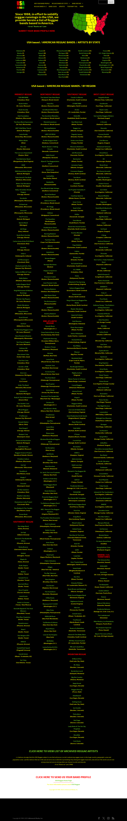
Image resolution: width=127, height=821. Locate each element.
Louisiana (40, 70)
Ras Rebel (103, 455)
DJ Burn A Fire (77, 659)
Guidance (103, 578)
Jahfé (77, 550)
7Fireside (103, 253)
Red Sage (77, 720)
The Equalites (50, 219)
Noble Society (50, 530)
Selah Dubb (77, 568)
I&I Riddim (50, 641)
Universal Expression (23, 440)
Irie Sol (23, 465)
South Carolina (83, 70)
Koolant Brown (77, 340)
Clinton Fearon (104, 183)
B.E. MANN (76, 269)
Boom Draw (104, 165)
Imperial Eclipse (77, 315)
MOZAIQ (103, 326)
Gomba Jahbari (104, 591)
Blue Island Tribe (23, 354)
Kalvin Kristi (50, 390)
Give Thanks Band (77, 562)
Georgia (19, 72)
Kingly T (23, 477)
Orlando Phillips (77, 583)
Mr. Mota (77, 665)
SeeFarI (23, 323)
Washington (105, 63)
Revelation (77, 447)
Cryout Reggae (77, 385)
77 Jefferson (23, 416)
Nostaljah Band (77, 358)
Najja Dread (77, 683)
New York (62, 77)
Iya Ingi (23, 532)
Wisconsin (104, 70)
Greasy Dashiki (103, 134)
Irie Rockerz (104, 430)
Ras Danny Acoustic (104, 171)
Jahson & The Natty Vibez (77, 634)
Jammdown (50, 252)
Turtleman (103, 467)
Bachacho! (77, 159)
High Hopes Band (50, 295)
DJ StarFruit (23, 204)
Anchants (103, 572)
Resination (103, 393)
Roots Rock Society (23, 235)
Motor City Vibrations (23, 183)
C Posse (77, 434)
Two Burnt (76, 177)
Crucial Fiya (77, 440)
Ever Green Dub (103, 387)
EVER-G (76, 453)
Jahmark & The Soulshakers (103, 492)
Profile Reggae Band (50, 140)
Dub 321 (77, 543)
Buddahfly (50, 182)
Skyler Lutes (103, 110)
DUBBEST (50, 307)
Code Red (77, 556)
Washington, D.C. (105, 65)
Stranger (104, 424)
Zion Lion (23, 373)
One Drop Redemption (103, 498)
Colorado (19, 63)
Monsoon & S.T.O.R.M (50, 604)
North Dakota (83, 53)
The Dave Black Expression (23, 122)
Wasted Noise (104, 535)
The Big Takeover (50, 573)
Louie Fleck (50, 359)
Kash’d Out (77, 208)
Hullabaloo (23, 391)
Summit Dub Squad (23, 648)
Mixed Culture (77, 523)
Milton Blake (23, 140)
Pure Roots (103, 299)
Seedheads (104, 103)
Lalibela (77, 239)
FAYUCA (23, 642)
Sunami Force (23, 578)
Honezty (23, 247)
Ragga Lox (77, 128)
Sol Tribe (23, 660)
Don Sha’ (77, 577)
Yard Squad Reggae (23, 342)
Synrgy (103, 268)
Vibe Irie (77, 607)
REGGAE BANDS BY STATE (60, 3)
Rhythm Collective (23, 496)
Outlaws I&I (23, 348)
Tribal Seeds (103, 486)
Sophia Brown (104, 350)
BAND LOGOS (53, 6)
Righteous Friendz (77, 601)
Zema (77, 276)
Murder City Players (23, 299)
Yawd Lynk (50, 555)
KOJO (23, 165)
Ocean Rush (23, 514)
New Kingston (50, 579)
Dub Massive (76, 321)
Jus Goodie (77, 708)
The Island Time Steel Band (50, 97)
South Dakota (83, 72)
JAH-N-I (50, 246)
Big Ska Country (76, 677)
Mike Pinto (50, 610)
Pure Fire (77, 510)
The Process (23, 217)
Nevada (62, 67)
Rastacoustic (76, 294)
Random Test (50, 365)
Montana (62, 63)
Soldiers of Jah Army (50, 478)
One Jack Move (23, 584)
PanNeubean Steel (50, 227)
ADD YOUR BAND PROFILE (42, 3)
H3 (104, 159)
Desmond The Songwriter (50, 396)
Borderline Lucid (77, 671)
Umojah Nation (23, 422)
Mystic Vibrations (77, 309)
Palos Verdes (103, 400)
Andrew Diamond (104, 241)
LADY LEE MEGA (50, 134)
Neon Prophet (23, 590)
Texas (105, 51)
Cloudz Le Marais (77, 97)
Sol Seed (104, 229)
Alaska (19, 53)
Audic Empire (23, 565)
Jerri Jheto (103, 190)
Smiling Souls (77, 702)
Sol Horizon (104, 529)
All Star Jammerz (23, 490)
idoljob (23, 553)
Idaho (41, 55)
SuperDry (50, 103)
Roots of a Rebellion (77, 628)
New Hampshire (62, 70)
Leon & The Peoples (50, 635)
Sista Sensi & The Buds (23, 177)
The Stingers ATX (23, 635)
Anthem (50, 213)
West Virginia (105, 67)
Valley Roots (103, 332)
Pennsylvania (84, 63)
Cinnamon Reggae (77, 171)
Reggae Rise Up (76, 689)
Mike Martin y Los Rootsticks (104, 621)
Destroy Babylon (50, 289)
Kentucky (41, 67)
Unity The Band (23, 385)
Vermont (105, 58)
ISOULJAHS (103, 566)
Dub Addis (76, 428)
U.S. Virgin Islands (105, 53)
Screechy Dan (50, 372)
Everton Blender (77, 233)
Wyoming (105, 72)
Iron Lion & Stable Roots (77, 410)
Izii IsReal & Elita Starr (50, 110)
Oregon (83, 60)
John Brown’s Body (50, 408)
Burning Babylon (50, 128)
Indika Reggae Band (23, 284)
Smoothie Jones (103, 510)
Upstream (103, 357)
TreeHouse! (77, 620)
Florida (19, 70)
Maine (41, 72)
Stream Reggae (50, 258)
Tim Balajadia (103, 584)
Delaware (19, 67)
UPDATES (62, 6)
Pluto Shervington (77, 327)
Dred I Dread (23, 317)
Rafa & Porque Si (103, 274)
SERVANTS (103, 287)
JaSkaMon (103, 443)
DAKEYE (103, 504)
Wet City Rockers (104, 177)
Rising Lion (77, 257)
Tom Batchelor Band (23, 159)
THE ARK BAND (23, 97)
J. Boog (103, 235)
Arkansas (19, 58)
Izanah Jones (23, 654)
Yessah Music (50, 326)
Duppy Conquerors (50, 270)
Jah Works (50, 454)
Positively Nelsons (76, 486)
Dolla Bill (77, 116)
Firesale (23, 483)
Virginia (105, 60)
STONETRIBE (77, 103)
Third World (77, 220)
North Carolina (83, 51)
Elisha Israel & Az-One (23, 266)
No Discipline (50, 448)
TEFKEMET (77, 183)
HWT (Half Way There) (23, 128)
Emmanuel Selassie (104, 147)
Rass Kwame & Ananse (23, 336)
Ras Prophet (50, 384)
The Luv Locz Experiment (23, 153)
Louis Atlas (50, 427)
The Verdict (50, 585)
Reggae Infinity (77, 403)
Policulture (77, 714)
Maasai (77, 352)
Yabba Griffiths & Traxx (23, 272)
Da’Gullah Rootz (77, 263)
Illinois (41, 58)
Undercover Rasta (77, 140)
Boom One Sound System (77, 226)
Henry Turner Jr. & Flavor (77, 379)
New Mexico (62, 74)
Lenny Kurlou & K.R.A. (50, 647)
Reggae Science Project (23, 453)
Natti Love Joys (77, 465)
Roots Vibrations (23, 305)
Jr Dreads (103, 122)
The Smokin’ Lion (23, 403)
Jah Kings (23, 229)
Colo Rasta (77, 741)
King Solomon (23, 311)
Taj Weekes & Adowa (50, 622)
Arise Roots (104, 369)
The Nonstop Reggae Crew (23, 330)
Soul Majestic (103, 480)
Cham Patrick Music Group (50, 332)
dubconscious (77, 459)
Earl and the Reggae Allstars (104, 116)
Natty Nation (23, 278)
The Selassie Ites (104, 560)
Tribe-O (103, 293)
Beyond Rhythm (103, 196)
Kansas (40, 65)
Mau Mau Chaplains (23, 617)
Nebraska (62, 65)
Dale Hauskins (104, 320)
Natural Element (50, 200)
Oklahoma (83, 58)
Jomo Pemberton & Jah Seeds (77, 416)
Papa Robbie (77, 245)
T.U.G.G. (23, 379)
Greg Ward (77, 517)
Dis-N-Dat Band (50, 194)
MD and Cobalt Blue (77, 647)
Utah (105, 55)
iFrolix (77, 110)
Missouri (62, 60)
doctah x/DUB (23, 367)
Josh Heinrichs (23, 447)
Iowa (41, 63)
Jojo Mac (50, 421)
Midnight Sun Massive (103, 418)
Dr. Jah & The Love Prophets (50, 472)
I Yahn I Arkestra (50, 561)
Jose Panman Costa (50, 283)
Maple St (23, 559)
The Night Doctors (103, 406)
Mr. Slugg (50, 207)
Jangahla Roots (103, 97)
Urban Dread (103, 381)
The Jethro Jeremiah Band (104, 449)
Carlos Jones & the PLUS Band (23, 241)
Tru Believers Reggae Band (50, 503)
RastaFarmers (23, 623)
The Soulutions (50, 592)
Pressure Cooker (50, 277)
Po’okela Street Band (103, 541)
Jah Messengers (23, 260)
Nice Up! (23, 147)
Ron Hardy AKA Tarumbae (77, 498)
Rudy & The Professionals (23, 397)
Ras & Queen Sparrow (103, 627)
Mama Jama (50, 433)
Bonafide (77, 735)
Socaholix (23, 198)
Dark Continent (50, 524)
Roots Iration (23, 103)
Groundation (103, 473)
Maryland (41, 74)
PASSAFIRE (77, 492)
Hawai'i (40, 53)
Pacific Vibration (103, 461)
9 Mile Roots (50, 598)
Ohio (83, 55)
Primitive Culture (23, 459)
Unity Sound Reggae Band (77, 595)
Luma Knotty (23, 134)
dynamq (50, 353)
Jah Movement (77, 153)
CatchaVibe (50, 176)
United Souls (76, 529)
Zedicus (50, 548)
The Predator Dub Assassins (50, 518)
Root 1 (23, 629)
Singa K (77, 397)
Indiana (41, 60)
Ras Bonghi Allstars (77, 367)
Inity (50, 536)
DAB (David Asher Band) (23, 171)
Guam (41, 51)
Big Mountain (103, 217)
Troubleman (50, 415)
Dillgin (50, 567)
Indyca (23, 253)
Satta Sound (50, 155)
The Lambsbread (104, 615)
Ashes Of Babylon (77, 333)
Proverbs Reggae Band (50, 497)
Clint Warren (103, 140)
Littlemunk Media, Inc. (35, 818)
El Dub (103, 338)
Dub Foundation (23, 116)
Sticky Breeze (23, 547)
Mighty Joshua (77, 373)
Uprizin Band (23, 223)
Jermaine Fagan (76, 165)
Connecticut (19, 65)
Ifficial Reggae (23, 410)
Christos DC (50, 402)
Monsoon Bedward (77, 147)
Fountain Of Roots (104, 313)
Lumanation (104, 412)
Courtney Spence (77, 196)
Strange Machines (50, 264)
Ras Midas (77, 346)
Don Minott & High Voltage (50, 188)
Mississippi (62, 58)
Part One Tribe (50, 240)
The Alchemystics (50, 301)
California (19, 60)
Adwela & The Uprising (77, 282)
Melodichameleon (50, 122)
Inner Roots (50, 542)
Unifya (77, 214)
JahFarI (76, 480)
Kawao (103, 597)
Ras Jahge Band (23, 526)
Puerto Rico (84, 65)
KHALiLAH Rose (50, 616)
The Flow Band (50, 378)
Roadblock (23, 471)
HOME (82, 6)
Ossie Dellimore (50, 491)
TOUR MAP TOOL (72, 6)
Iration (77, 251)
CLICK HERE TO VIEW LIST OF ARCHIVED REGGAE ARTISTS (63, 751)
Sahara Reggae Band (77, 288)
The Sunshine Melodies (50, 116)
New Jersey (62, 72)
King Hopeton (103, 363)
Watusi (23, 572)
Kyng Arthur (104, 437)
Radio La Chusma (23, 602)
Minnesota (62, 55)
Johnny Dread (77, 391)
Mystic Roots (103, 247)
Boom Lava (50, 170)
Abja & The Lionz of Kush (103, 634)
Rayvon (50, 460)
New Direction (50, 466)
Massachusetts (62, 51)
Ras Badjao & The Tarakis (23, 508)
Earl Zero (103, 344)
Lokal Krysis (23, 596)
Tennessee (84, 74)
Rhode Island (83, 67)
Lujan (104, 223)
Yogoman (103, 202)
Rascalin (104, 128)
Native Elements (103, 280)
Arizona (19, 55)
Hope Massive (77, 422)
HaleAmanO (77, 695)
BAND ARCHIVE (76, 3)
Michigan (62, 53)
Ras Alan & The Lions (77, 535)
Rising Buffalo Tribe (104, 547)
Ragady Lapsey (77, 134)
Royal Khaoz (50, 628)
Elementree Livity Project (23, 502)
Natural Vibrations (103, 603)
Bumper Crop (23, 434)
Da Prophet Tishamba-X (77, 190)
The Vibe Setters (103, 517)
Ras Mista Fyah (77, 122)
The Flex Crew (23, 360)
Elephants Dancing (50, 338)
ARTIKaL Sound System (77, 641)
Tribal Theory (103, 375)
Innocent (23, 210)
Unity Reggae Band (50, 485)
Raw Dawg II (23, 428)
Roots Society (23, 110)
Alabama (19, 51)
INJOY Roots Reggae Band (77, 504)
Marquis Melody (103, 523)
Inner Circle (77, 202)
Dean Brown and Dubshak (77, 589)
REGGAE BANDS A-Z (40, 6)
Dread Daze (104, 153)
